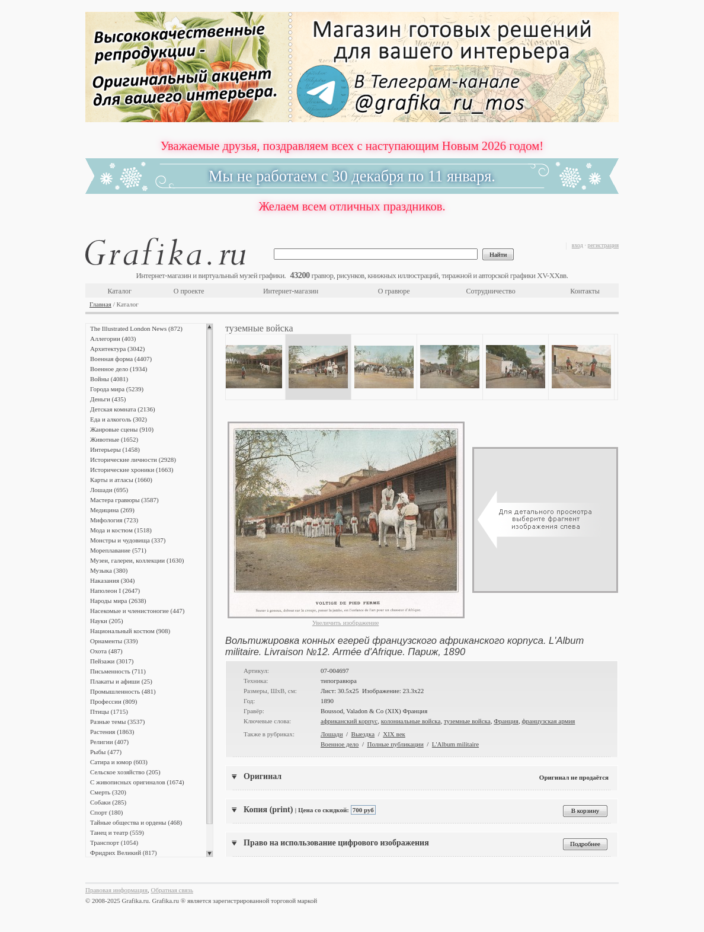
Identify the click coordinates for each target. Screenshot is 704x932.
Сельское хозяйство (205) (125, 771)
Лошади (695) (109, 489)
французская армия (548, 720)
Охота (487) (106, 651)
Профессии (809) (113, 701)
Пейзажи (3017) (112, 661)
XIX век (394, 734)
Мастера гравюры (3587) (124, 499)
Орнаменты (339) (114, 640)
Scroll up (209, 327)
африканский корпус (349, 720)
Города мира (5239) (116, 388)
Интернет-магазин (290, 291)
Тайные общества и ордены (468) (136, 822)
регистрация (603, 245)
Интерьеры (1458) (115, 449)
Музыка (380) (108, 570)
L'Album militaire (455, 744)
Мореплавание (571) (118, 550)
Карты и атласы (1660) (121, 479)
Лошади (332, 734)
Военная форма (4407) (121, 358)
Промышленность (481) (123, 691)
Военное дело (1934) (118, 368)
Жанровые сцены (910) (121, 429)
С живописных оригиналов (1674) (137, 782)
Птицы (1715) (109, 711)
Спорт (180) (106, 812)
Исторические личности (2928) (133, 459)
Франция (506, 720)
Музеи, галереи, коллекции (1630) (137, 560)
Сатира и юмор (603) (119, 761)
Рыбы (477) (105, 751)
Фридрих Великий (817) (123, 852)
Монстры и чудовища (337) (127, 540)
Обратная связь (172, 889)
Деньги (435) (108, 399)
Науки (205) (106, 620)
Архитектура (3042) (117, 348)
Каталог (119, 291)
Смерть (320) (108, 792)
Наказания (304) (112, 580)
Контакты (585, 291)
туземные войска (467, 720)
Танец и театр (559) (117, 832)
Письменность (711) (118, 671)
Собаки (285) (108, 802)
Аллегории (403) (113, 338)
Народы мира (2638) (118, 600)
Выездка (363, 734)
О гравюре (394, 291)
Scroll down (209, 854)
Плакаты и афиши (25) (121, 681)
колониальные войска (411, 720)
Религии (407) (109, 741)
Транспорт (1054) (114, 842)
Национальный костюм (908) (130, 630)
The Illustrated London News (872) (136, 328)
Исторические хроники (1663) (131, 469)
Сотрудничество (491, 291)
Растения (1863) (112, 731)
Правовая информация (116, 889)
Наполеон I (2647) (115, 590)
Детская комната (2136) (122, 409)
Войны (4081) (109, 378)
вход (577, 245)
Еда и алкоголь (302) (118, 419)
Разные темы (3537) (117, 721)
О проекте (189, 291)
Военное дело (340, 744)
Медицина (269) (112, 509)
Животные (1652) (114, 439)
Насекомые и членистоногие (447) (137, 610)
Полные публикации (395, 744)
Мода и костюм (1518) (121, 530)
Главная (100, 304)
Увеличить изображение (345, 622)
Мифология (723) (114, 520)
